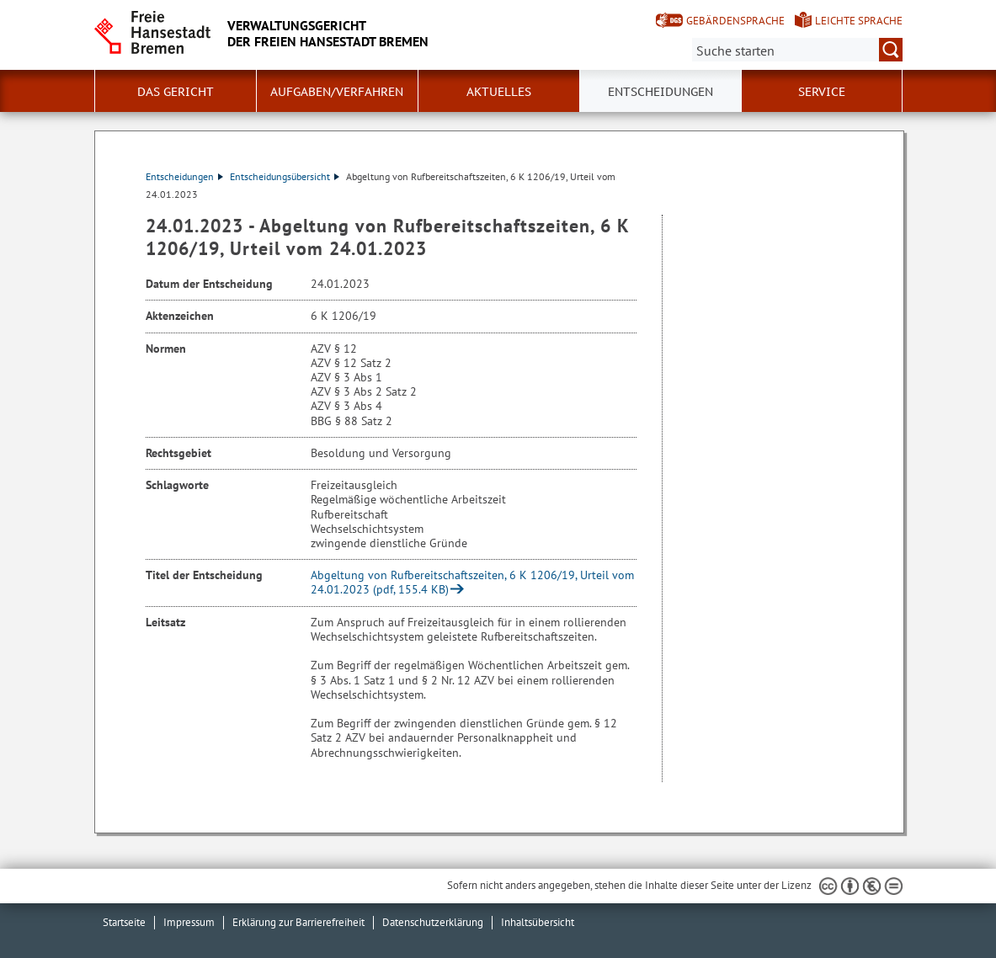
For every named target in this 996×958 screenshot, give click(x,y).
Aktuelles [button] (498, 91)
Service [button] (821, 91)
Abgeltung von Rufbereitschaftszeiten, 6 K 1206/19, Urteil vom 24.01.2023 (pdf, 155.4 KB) (472, 582)
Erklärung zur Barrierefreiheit (298, 922)
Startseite (124, 922)
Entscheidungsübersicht (284, 176)
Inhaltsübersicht (537, 922)
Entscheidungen (184, 176)
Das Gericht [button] (175, 91)
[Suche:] (797, 49)
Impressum (189, 922)
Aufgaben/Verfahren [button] (336, 91)
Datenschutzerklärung (432, 922)
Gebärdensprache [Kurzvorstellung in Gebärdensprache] (735, 20)
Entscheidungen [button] (660, 91)
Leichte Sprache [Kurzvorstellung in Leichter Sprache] (859, 20)
